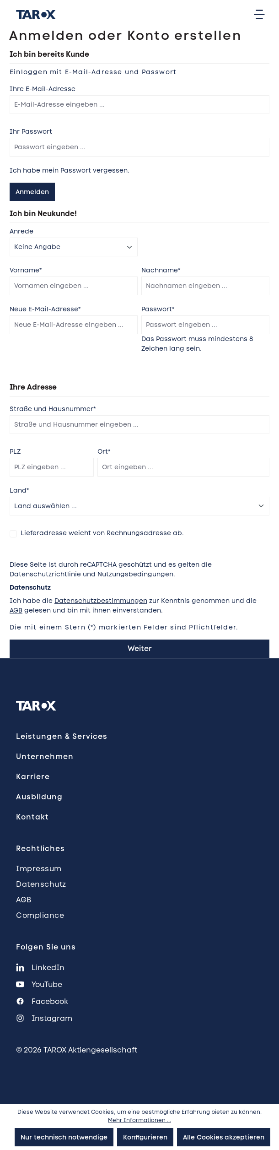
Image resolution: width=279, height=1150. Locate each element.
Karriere (33, 776)
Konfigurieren (145, 1137)
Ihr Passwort (31, 131)
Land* (19, 490)
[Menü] (259, 14)
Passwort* (157, 309)
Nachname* (160, 270)
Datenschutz (41, 884)
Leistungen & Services (61, 736)
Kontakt (32, 817)
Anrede (21, 231)
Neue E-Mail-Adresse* (45, 309)
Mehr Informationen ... (139, 1120)
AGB (16, 610)
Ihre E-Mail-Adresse (42, 89)
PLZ (15, 451)
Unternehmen (45, 756)
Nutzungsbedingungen (135, 574)
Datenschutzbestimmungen (100, 601)
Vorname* (26, 270)
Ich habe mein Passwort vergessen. (69, 170)
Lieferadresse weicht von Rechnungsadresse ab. (102, 533)
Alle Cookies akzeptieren (223, 1137)
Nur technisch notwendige (64, 1137)
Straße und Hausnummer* (53, 409)
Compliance (40, 915)
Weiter (140, 648)
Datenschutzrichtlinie (45, 574)
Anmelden (32, 192)
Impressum (39, 868)
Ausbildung (39, 797)
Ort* (103, 451)
